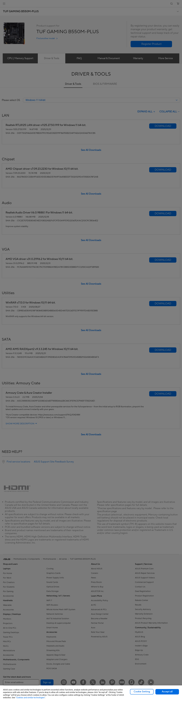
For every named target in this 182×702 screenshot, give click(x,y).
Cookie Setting (142, 691)
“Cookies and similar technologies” (30, 697)
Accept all (167, 691)
